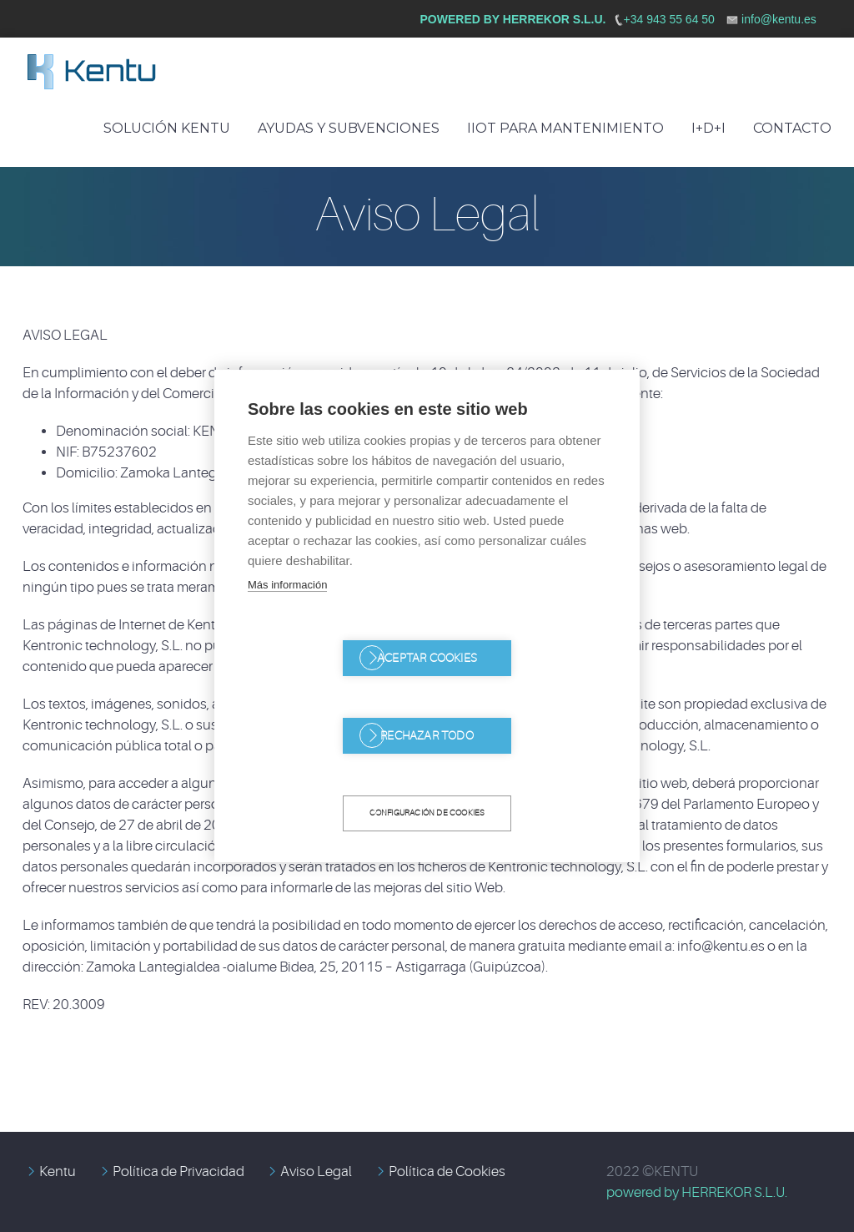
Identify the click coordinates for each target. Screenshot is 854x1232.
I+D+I (708, 128)
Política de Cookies (447, 1171)
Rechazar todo (523, 697)
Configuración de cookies (427, 774)
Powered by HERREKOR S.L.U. (513, 19)
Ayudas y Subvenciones (349, 128)
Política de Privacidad (178, 1171)
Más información (287, 624)
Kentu (57, 1171)
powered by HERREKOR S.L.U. (696, 1192)
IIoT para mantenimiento (565, 128)
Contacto (792, 128)
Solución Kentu (166, 128)
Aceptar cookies (331, 697)
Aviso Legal (316, 1171)
